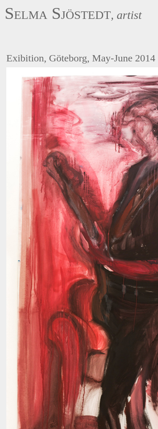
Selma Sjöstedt (58, 13)
